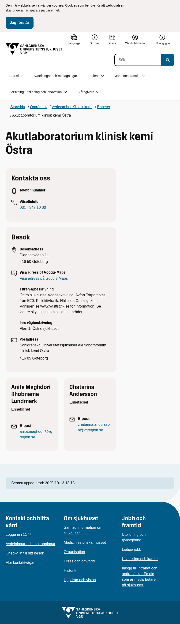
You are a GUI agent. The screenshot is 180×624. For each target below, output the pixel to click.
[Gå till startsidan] (34, 49)
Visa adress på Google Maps (44, 278)
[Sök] (137, 60)
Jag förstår (19, 23)
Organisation (74, 552)
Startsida (15, 76)
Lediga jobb (131, 549)
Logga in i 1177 (18, 534)
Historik (70, 571)
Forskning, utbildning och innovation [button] (38, 92)
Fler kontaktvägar (20, 563)
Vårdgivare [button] (89, 92)
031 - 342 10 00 (33, 207)
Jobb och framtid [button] (130, 75)
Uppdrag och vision (80, 580)
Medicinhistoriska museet (85, 542)
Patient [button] (96, 75)
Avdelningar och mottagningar (55, 76)
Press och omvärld (79, 561)
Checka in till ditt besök (25, 553)
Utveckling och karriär (140, 559)
